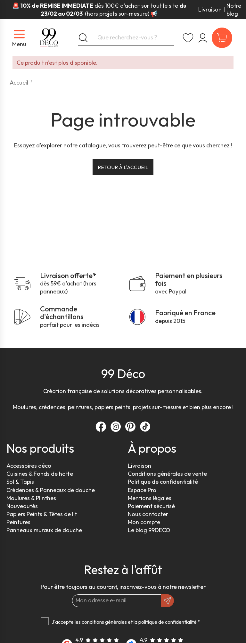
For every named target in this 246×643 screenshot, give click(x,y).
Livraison (210, 9)
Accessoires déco (28, 465)
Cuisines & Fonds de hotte (39, 473)
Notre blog (233, 9)
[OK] (167, 600)
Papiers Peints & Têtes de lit (41, 514)
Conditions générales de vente (167, 473)
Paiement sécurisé (151, 506)
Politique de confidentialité (163, 481)
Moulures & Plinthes (31, 498)
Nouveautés (22, 506)
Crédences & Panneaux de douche (50, 490)
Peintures (18, 522)
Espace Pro (142, 490)
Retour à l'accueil (123, 167)
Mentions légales (149, 498)
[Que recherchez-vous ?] (126, 38)
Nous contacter (148, 514)
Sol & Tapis (20, 481)
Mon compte (144, 522)
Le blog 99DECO (149, 530)
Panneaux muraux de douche (44, 530)
